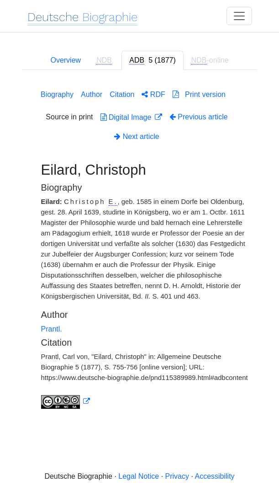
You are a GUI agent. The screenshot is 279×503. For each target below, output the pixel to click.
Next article (136, 136)
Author (91, 94)
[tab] (152, 60)
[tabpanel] (139, 248)
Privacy (177, 476)
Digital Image (126, 117)
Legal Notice (138, 476)
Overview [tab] (65, 60)
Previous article (198, 117)
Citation (122, 94)
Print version (199, 94)
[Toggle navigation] (239, 16)
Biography (57, 94)
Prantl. (51, 329)
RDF (153, 94)
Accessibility (214, 476)
